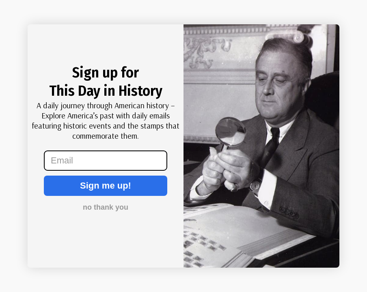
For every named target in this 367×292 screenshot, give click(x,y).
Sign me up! (105, 185)
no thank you (105, 207)
